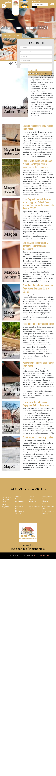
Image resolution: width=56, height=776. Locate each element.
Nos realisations (11, 36)
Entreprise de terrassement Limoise (47, 499)
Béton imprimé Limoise (34, 508)
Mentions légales (41, 555)
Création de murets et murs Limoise (48, 506)
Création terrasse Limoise (21, 498)
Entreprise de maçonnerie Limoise (7, 499)
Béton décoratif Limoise (48, 512)
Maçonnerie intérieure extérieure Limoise (19, 505)
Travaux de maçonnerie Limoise (6, 506)
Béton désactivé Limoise (32, 501)
